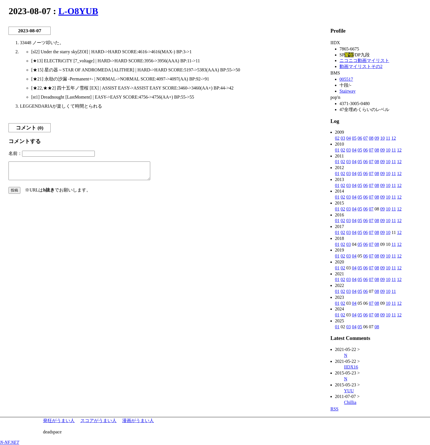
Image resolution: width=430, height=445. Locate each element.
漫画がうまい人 (138, 420)
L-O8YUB (78, 11)
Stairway (347, 91)
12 (393, 138)
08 (371, 138)
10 (382, 138)
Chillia (350, 402)
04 (348, 138)
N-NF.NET (9, 442)
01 (337, 150)
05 (354, 138)
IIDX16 (351, 367)
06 (360, 138)
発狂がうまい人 (59, 420)
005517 (346, 79)
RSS (334, 408)
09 (377, 138)
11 (388, 138)
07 (365, 138)
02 (337, 138)
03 (343, 138)
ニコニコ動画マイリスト (364, 60)
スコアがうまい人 (98, 420)
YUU (349, 390)
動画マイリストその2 (360, 66)
